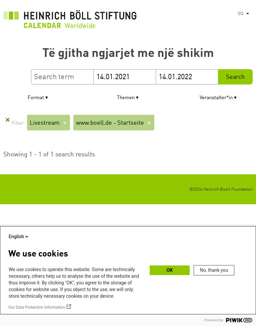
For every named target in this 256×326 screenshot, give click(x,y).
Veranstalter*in (216, 97)
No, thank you (214, 270)
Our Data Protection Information (36, 307)
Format (36, 97)
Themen (126, 97)
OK (170, 270)
